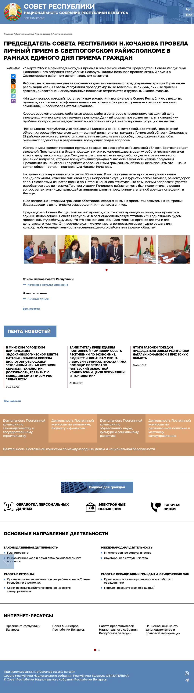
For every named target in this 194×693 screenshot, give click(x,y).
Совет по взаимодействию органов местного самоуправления (39, 589)
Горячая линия (165, 507)
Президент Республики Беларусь (23, 627)
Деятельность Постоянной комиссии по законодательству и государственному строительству (24, 428)
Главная (8, 34)
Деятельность (24, 34)
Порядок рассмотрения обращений (129, 587)
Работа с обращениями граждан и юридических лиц (145, 574)
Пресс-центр (42, 34)
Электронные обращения (105, 507)
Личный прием (38, 299)
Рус (189, 9)
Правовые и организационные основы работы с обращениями (138, 581)
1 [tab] (107, 270)
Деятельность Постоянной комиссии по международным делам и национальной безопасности (79, 449)
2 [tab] (99, 650)
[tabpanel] (39, 249)
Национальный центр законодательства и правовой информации (163, 629)
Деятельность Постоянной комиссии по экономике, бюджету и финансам (72, 424)
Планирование (17, 552)
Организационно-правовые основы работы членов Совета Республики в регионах (48, 581)
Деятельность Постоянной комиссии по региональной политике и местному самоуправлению (169, 428)
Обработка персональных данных (36, 506)
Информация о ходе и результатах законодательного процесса (44, 559)
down (7, 561)
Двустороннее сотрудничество (126, 558)
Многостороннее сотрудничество (127, 552)
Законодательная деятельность (31, 547)
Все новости (31, 308)
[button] (173, 12)
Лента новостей (62, 34)
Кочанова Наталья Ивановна (47, 284)
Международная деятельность (126, 547)
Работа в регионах (19, 574)
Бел (189, 15)
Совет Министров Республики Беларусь (68, 627)
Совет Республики (76, 8)
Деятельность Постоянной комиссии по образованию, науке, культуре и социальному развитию (121, 428)
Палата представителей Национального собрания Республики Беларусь (118, 629)
